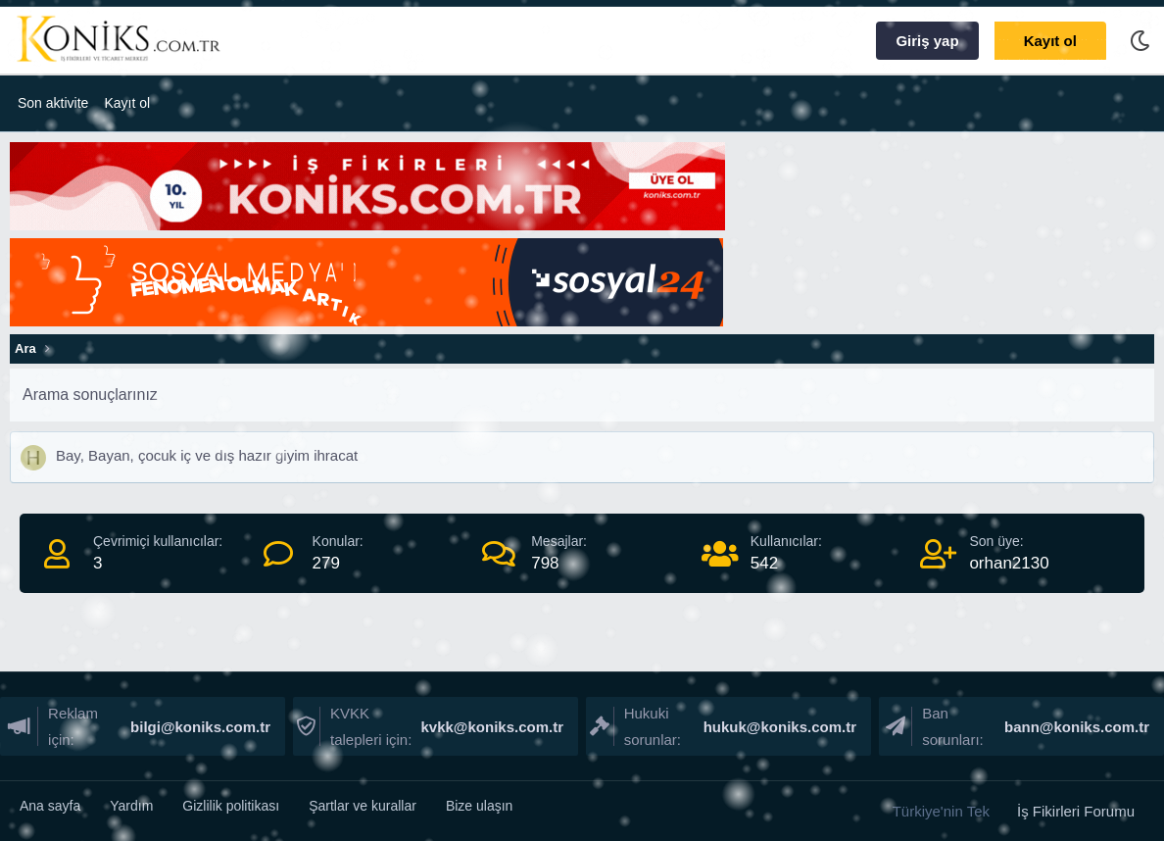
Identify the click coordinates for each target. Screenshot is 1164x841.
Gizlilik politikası (230, 806)
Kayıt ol (127, 103)
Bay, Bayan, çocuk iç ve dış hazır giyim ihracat (207, 455)
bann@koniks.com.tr (1074, 726)
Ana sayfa (50, 806)
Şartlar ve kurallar (362, 806)
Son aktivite (53, 103)
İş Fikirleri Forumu (1076, 811)
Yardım (131, 806)
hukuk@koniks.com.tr (778, 726)
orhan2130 (1008, 563)
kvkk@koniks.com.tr (489, 726)
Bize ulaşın (479, 806)
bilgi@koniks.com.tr (198, 726)
